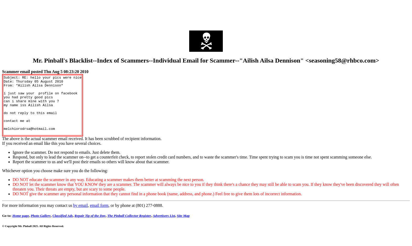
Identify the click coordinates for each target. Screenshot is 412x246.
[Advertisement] (206, 14)
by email (80, 217)
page (20, 227)
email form (99, 217)
